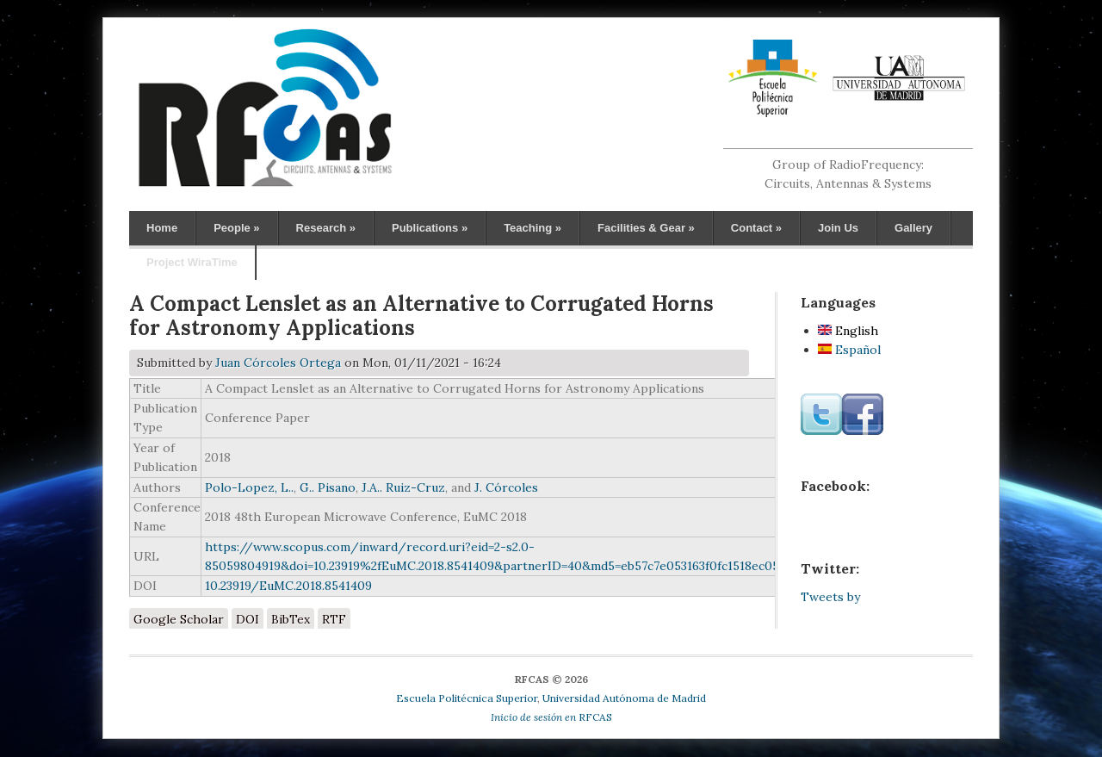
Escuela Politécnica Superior (466, 698)
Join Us (838, 227)
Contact (756, 227)
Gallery (913, 227)
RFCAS (551, 716)
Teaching (532, 227)
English (848, 330)
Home (161, 227)
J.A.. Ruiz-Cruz (403, 487)
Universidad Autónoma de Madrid (624, 698)
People (236, 227)
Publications (429, 227)
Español (849, 349)
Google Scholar (178, 619)
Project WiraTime (192, 262)
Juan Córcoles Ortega (278, 362)
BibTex (290, 619)
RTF (334, 619)
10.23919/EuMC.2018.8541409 (288, 585)
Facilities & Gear (646, 227)
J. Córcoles (506, 487)
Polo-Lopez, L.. (249, 487)
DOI (247, 619)
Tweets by (830, 597)
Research (326, 227)
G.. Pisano (328, 487)
